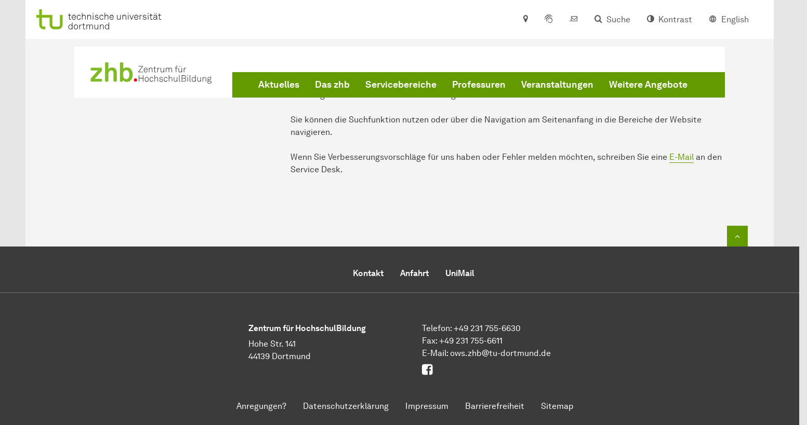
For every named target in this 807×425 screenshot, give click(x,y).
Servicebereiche (400, 84)
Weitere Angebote (648, 84)
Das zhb (332, 84)
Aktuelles (278, 84)
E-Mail (681, 157)
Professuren (479, 84)
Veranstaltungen (557, 84)
